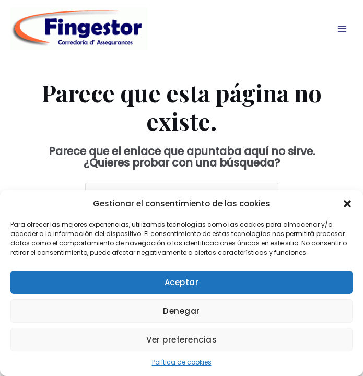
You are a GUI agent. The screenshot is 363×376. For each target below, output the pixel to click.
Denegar (181, 311)
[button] (347, 203)
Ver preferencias (181, 339)
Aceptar (182, 282)
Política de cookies (182, 362)
